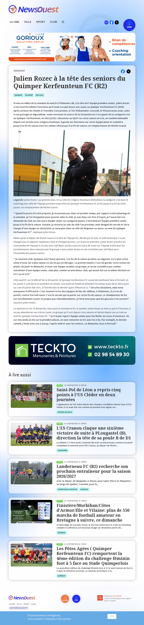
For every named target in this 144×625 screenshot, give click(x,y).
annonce (84, 489)
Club (53, 22)
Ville (27, 22)
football (29, 95)
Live (126, 22)
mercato (39, 95)
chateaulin (62, 450)
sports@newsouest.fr (19, 608)
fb (111, 22)
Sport (40, 22)
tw (116, 22)
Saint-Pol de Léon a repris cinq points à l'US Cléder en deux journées (89, 394)
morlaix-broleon (65, 412)
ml (106, 22)
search (64, 22)
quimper (18, 95)
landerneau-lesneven (67, 489)
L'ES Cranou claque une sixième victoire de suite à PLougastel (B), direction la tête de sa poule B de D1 (94, 433)
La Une (14, 22)
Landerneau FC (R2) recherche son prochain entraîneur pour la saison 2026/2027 (94, 471)
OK (112, 616)
